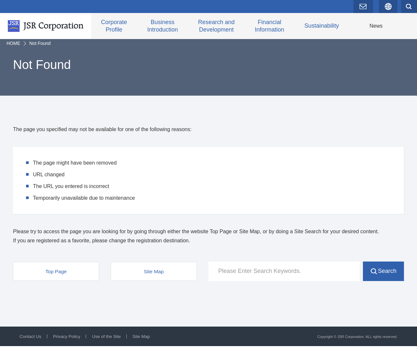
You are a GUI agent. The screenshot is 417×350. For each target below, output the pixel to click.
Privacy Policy (68, 340)
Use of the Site (109, 340)
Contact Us (31, 340)
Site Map (144, 340)
